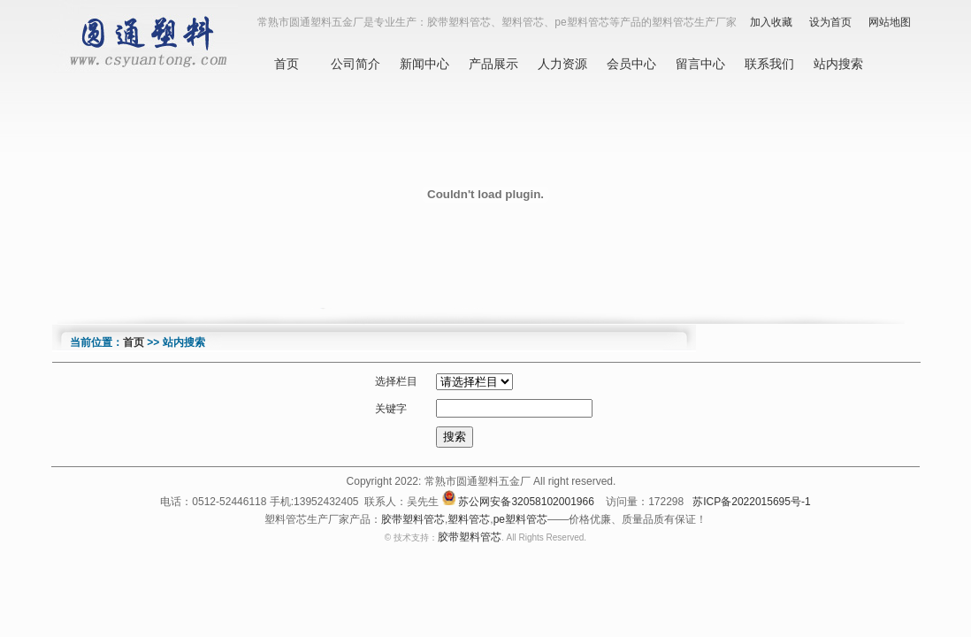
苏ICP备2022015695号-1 (751, 501)
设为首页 (830, 22)
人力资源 (562, 64)
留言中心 (700, 64)
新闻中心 (424, 64)
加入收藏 (771, 22)
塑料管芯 (468, 519)
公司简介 (355, 64)
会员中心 (631, 64)
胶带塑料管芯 (413, 519)
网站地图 (889, 22)
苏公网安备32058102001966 (525, 501)
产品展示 (493, 64)
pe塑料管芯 (520, 519)
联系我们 (769, 64)
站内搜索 (838, 64)
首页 (286, 64)
